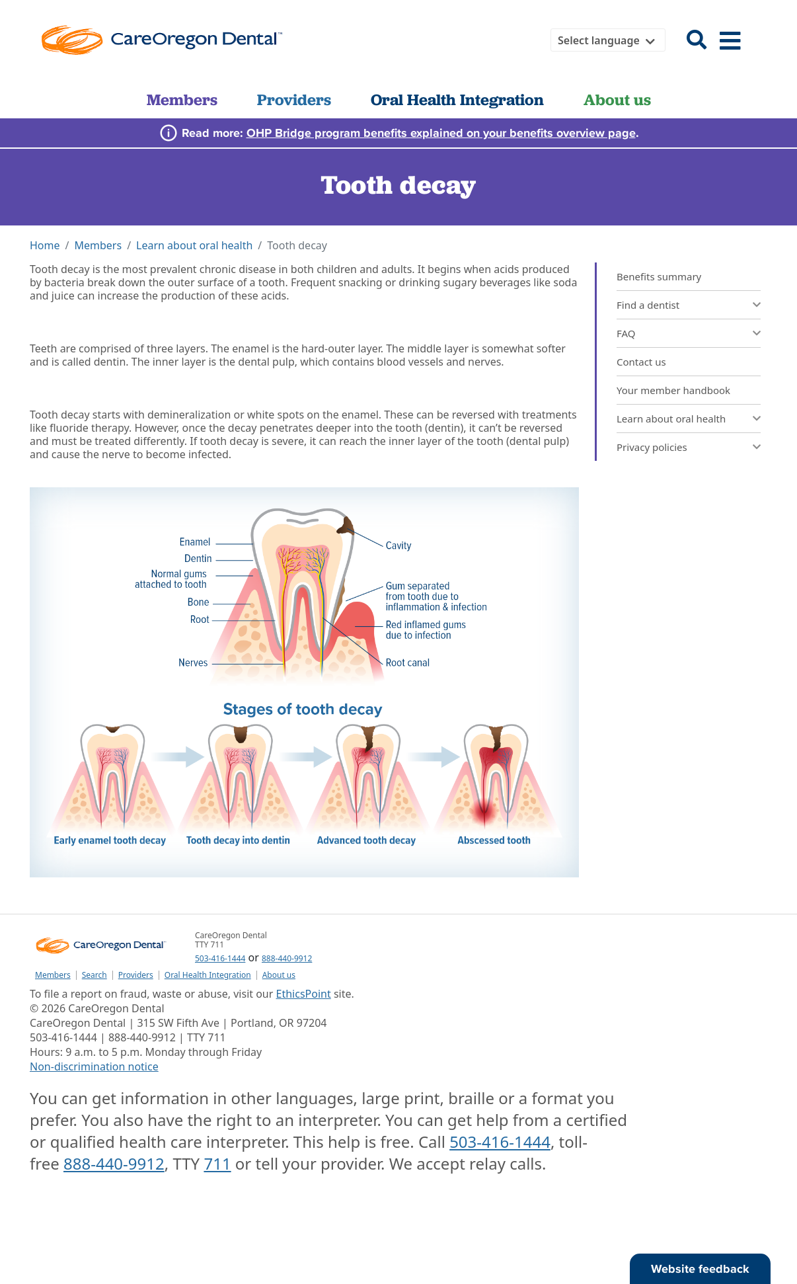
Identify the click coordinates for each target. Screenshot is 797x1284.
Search (94, 975)
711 (217, 1163)
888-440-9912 (287, 958)
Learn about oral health (194, 245)
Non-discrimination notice (94, 1066)
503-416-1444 (220, 958)
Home (45, 245)
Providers (294, 99)
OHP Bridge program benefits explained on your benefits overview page (441, 133)
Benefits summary (659, 276)
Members (182, 99)
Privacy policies (652, 447)
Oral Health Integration (457, 99)
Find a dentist (648, 304)
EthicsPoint (303, 993)
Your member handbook (673, 390)
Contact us (641, 361)
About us (617, 99)
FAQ (626, 333)
